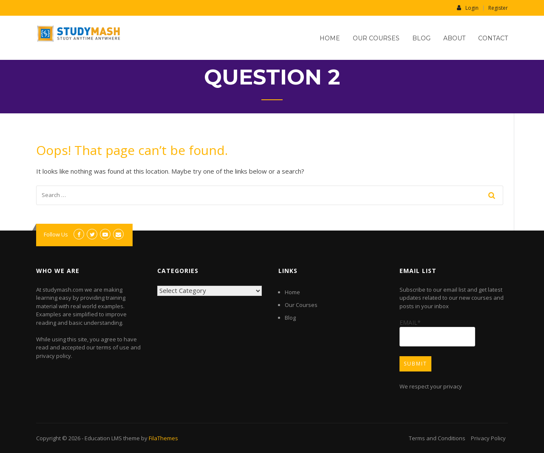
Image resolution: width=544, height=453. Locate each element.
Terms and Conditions (437, 438)
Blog (421, 38)
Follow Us (56, 234)
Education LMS (103, 438)
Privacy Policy (488, 438)
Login (468, 8)
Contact (493, 38)
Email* (437, 332)
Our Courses (376, 38)
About (454, 38)
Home (330, 38)
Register (498, 8)
